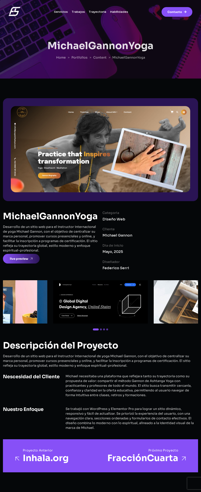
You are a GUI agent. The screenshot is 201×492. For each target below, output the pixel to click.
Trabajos (78, 12)
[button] (96, 329)
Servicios (61, 12)
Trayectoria (97, 12)
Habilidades (119, 12)
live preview (21, 259)
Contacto (176, 12)
